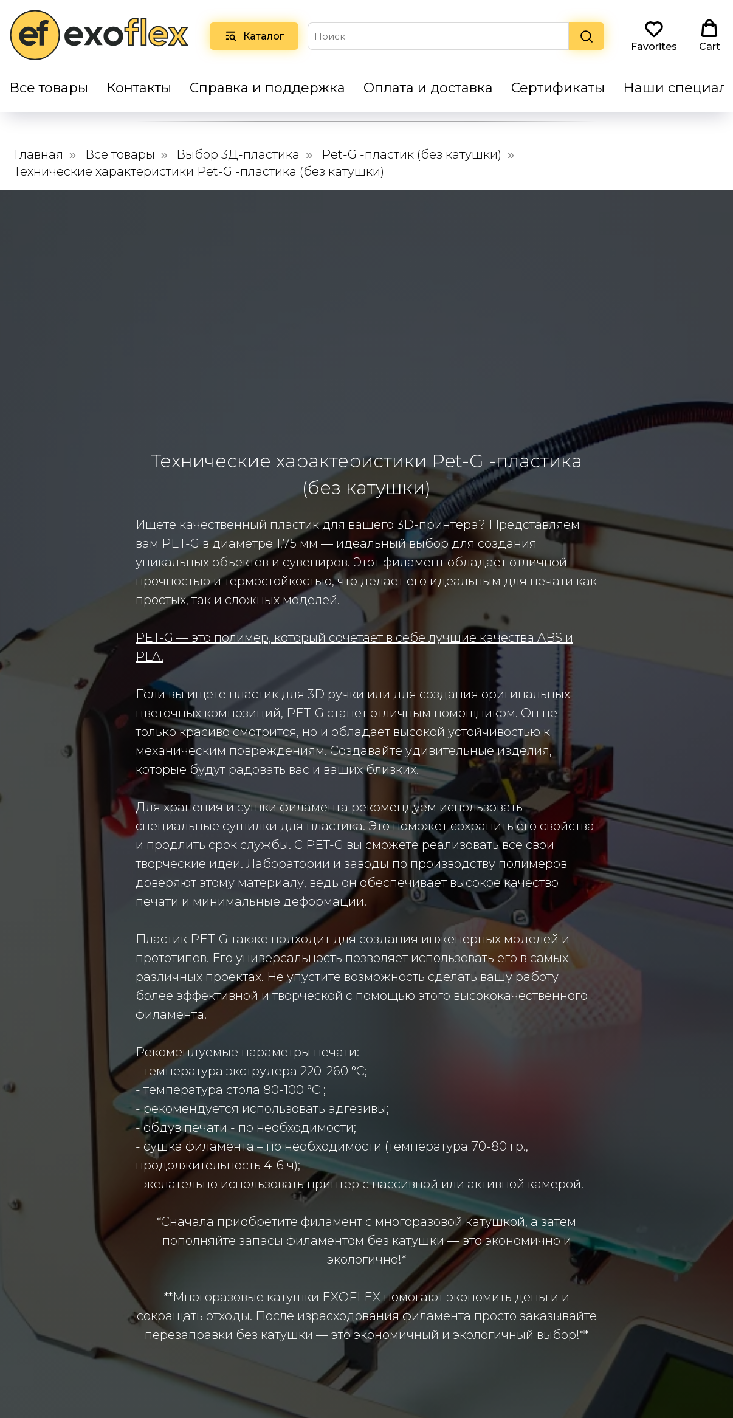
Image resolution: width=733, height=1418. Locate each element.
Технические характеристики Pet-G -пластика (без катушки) (199, 171)
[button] (654, 35)
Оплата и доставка (428, 88)
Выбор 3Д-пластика (238, 154)
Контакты (138, 88)
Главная (38, 154)
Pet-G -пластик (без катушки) (411, 154)
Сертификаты (558, 88)
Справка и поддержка (267, 88)
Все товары (48, 88)
